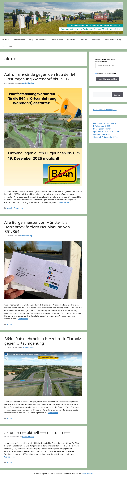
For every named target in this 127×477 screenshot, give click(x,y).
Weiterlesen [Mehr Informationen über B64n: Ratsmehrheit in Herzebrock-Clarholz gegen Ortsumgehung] (53, 412)
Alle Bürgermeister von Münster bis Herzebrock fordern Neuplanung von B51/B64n (37, 227)
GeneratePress (87, 473)
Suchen (117, 95)
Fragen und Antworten (37, 40)
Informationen (19, 40)
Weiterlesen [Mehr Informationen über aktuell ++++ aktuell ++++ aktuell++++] (9, 457)
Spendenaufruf (8, 46)
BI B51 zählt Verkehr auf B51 (104, 109)
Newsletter (71, 40)
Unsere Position (57, 40)
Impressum (95, 40)
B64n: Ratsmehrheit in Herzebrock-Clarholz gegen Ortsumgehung (42, 341)
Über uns (83, 40)
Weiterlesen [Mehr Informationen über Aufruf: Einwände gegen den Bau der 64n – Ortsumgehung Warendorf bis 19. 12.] (64, 202)
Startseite (5, 40)
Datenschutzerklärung (112, 40)
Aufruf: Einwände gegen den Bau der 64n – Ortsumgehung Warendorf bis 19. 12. (42, 76)
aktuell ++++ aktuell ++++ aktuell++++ (37, 432)
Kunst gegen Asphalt (102, 129)
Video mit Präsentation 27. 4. (105, 137)
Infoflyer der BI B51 (101, 126)
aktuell (9, 208)
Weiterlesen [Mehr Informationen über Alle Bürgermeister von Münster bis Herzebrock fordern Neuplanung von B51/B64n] (23, 318)
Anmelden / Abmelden (108, 79)
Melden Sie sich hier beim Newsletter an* (105, 60)
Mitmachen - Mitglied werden (105, 123)
